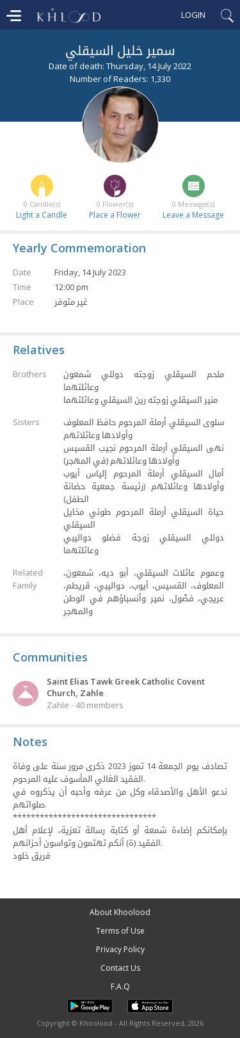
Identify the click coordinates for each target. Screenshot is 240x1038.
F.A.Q (120, 986)
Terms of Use (120, 930)
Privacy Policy (120, 949)
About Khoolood (120, 912)
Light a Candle (41, 214)
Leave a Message (193, 214)
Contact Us (120, 967)
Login (193, 14)
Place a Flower (115, 214)
